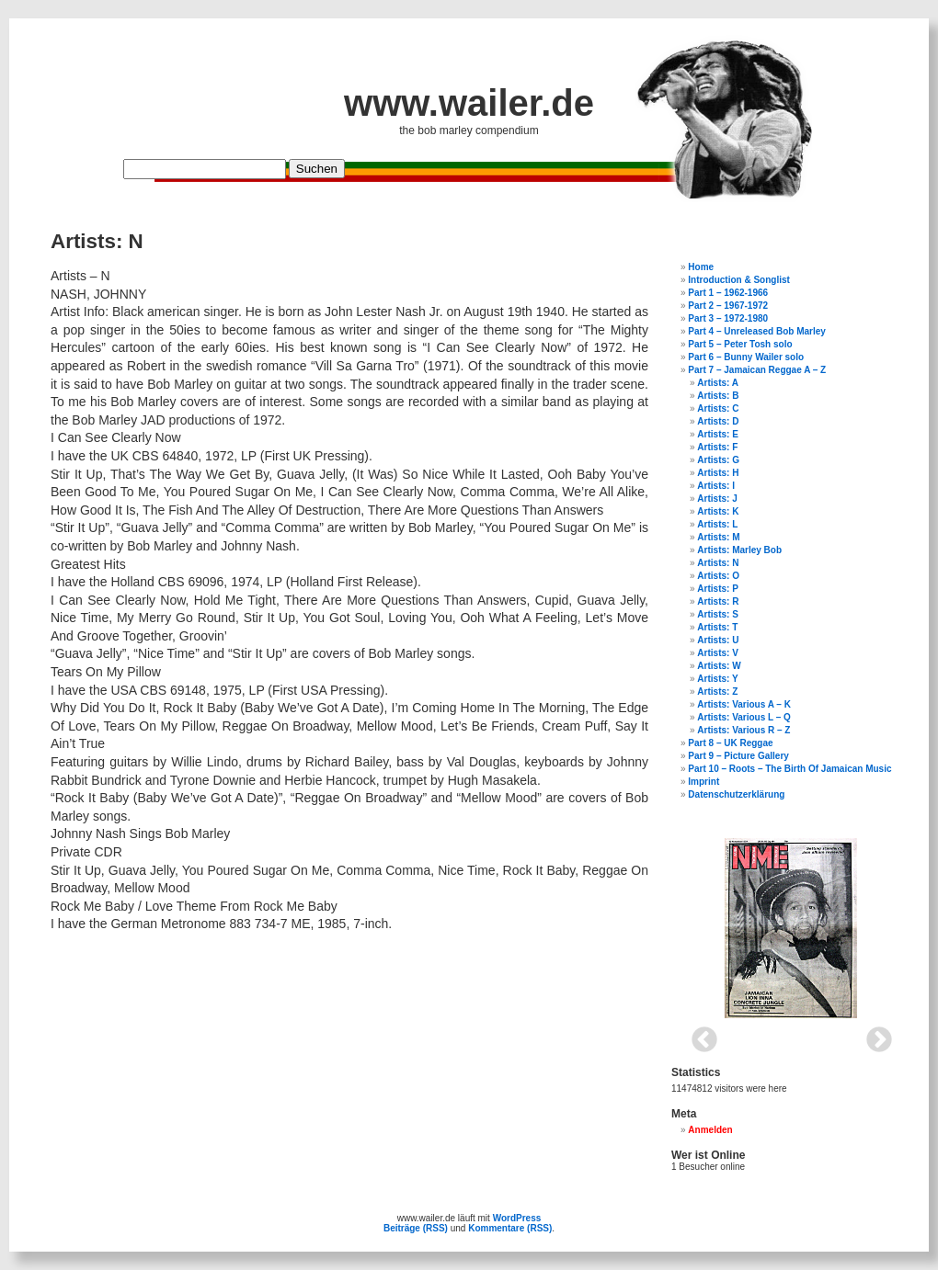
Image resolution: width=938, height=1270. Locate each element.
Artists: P (717, 589)
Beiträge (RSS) (415, 1228)
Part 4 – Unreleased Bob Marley (757, 331)
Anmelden (710, 1130)
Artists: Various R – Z (743, 730)
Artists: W (718, 666)
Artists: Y (717, 679)
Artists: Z (717, 691)
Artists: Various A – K (744, 704)
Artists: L (717, 524)
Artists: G (718, 460)
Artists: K (717, 511)
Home (701, 267)
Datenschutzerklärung (736, 794)
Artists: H (717, 473)
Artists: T (717, 627)
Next (873, 1035)
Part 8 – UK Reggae (730, 743)
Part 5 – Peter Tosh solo (740, 344)
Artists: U (717, 640)
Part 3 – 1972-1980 (728, 318)
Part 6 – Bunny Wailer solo (746, 357)
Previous (699, 1035)
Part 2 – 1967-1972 (728, 305)
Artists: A (717, 383)
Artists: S (717, 614)
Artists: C (717, 408)
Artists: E (717, 434)
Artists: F (717, 447)
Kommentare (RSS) (510, 1228)
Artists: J (717, 498)
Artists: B (717, 396)
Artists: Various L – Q (744, 717)
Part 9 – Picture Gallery (738, 756)
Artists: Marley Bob (739, 550)
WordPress (517, 1218)
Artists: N (717, 563)
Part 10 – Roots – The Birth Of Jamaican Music (789, 769)
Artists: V (717, 653)
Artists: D (717, 421)
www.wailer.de (469, 103)
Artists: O (718, 576)
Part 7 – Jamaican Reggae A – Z (757, 370)
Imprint (703, 782)
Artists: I (716, 486)
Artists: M (718, 537)
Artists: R (717, 601)
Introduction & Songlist (739, 280)
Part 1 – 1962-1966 (728, 293)
